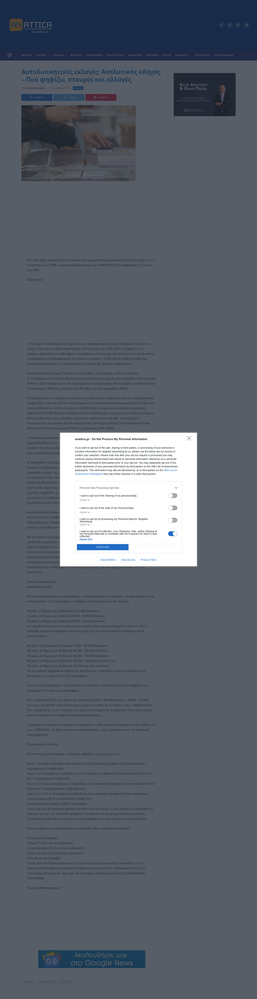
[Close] (190, 439)
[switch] (172, 495)
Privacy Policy (148, 559)
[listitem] (128, 488)
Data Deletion (108, 559)
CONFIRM (102, 547)
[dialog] (128, 499)
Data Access (128, 559)
